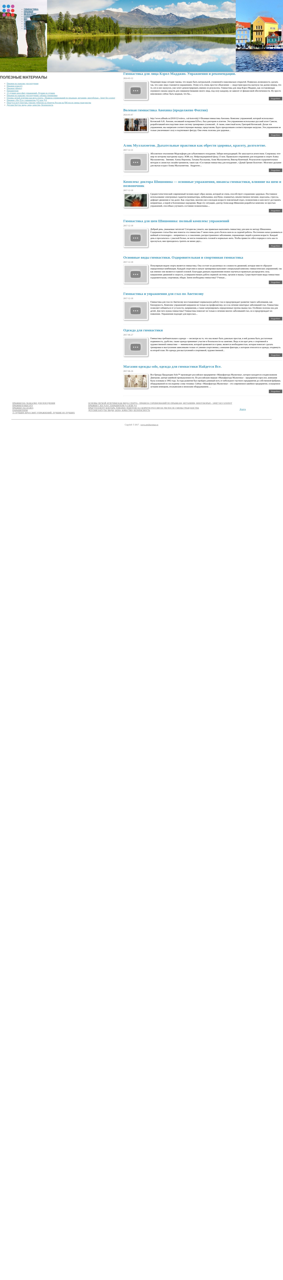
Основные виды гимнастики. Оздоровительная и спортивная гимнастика (183, 257)
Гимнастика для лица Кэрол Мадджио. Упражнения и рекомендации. (179, 74)
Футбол (28, 24)
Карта (243, 409)
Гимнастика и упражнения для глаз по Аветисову (163, 294)
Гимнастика (31, 9)
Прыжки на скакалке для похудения (22, 83)
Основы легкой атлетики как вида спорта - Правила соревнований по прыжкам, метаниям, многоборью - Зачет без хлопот (61, 98)
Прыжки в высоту (15, 86)
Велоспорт (30, 14)
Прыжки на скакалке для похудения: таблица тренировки (32, 95)
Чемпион (29, 26)
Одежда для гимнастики (143, 330)
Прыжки (28, 12)
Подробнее (275, 98)
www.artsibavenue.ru (149, 425)
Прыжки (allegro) (14, 88)
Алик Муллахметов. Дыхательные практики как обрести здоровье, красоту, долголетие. (194, 145)
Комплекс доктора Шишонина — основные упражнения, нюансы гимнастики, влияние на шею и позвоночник (202, 184)
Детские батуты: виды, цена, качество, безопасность (30, 105)
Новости (29, 28)
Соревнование (32, 16)
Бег (26, 19)
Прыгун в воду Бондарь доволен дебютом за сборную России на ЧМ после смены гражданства (49, 103)
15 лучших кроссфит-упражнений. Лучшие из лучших (31, 93)
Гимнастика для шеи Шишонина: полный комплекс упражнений (176, 221)
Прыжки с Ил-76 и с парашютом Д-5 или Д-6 (27, 100)
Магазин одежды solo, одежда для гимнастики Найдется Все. (172, 366)
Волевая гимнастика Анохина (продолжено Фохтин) (165, 110)
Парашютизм (12, 91)
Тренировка (31, 21)
